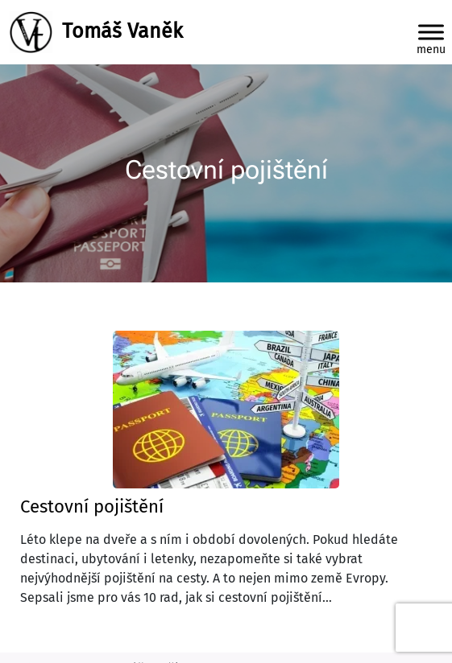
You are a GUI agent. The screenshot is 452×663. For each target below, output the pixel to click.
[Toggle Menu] (431, 31)
